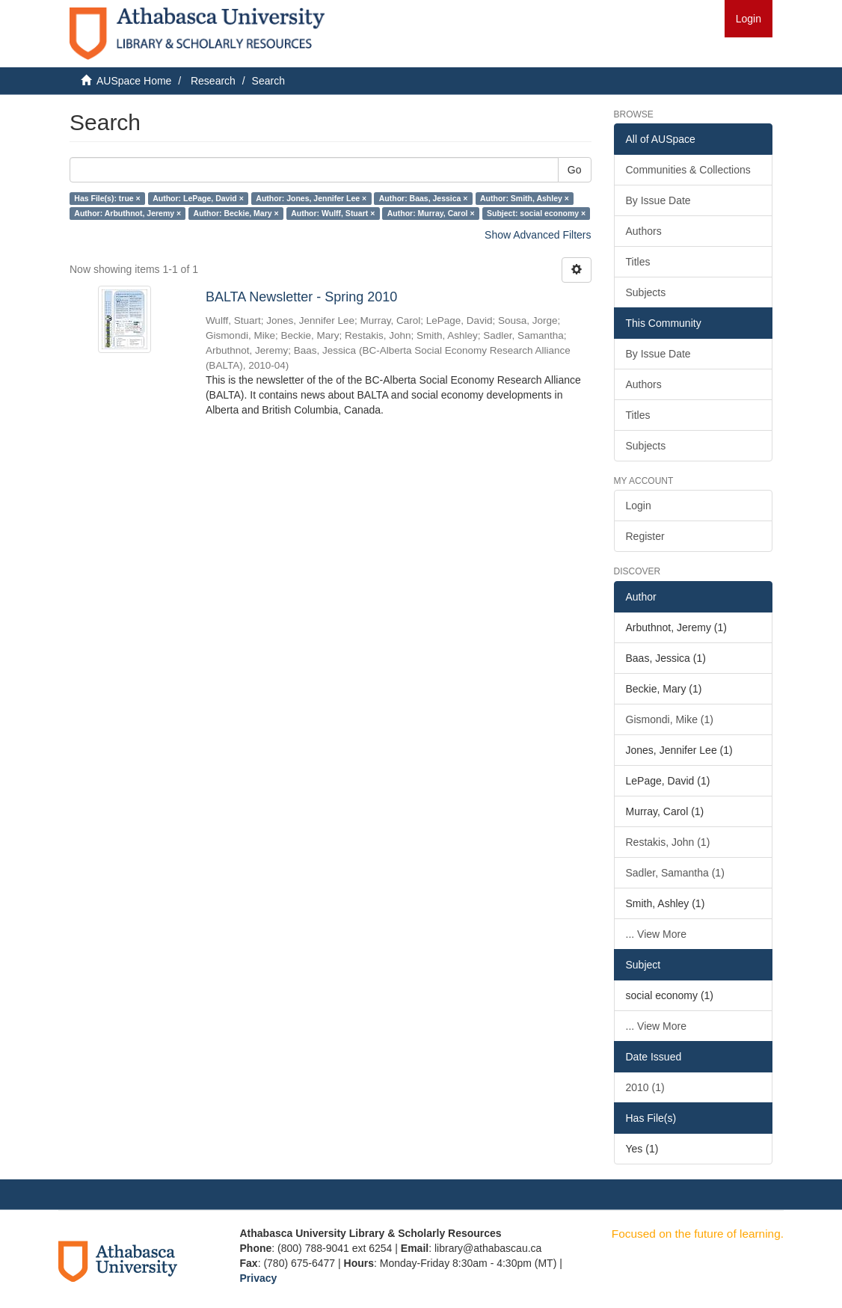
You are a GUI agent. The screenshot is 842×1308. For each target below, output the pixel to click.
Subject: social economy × (536, 213)
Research (213, 81)
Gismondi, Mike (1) (669, 719)
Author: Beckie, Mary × (236, 213)
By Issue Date (658, 200)
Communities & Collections (688, 170)
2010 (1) (645, 1087)
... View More (656, 934)
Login (638, 506)
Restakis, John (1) (668, 842)
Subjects (646, 292)
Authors (644, 231)
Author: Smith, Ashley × (524, 198)
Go (575, 170)
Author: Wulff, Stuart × (333, 213)
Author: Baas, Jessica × (423, 198)
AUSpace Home (133, 81)
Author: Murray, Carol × (431, 213)
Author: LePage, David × (198, 198)
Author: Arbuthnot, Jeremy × (127, 213)
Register (645, 536)
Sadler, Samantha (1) (675, 873)
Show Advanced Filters (538, 235)
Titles (638, 262)
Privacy (258, 1278)
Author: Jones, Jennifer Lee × (311, 198)
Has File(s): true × (107, 198)
